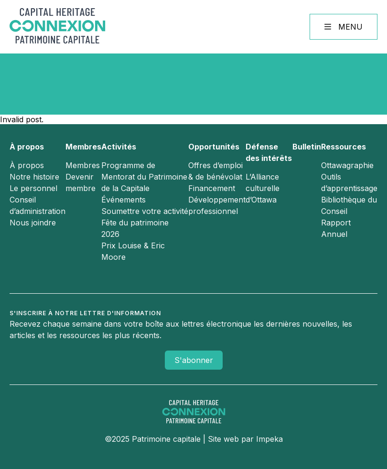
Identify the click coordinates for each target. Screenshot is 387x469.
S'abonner (193, 360)
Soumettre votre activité (144, 211)
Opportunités (213, 146)
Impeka (269, 439)
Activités (118, 146)
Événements (123, 199)
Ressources (343, 146)
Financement (211, 188)
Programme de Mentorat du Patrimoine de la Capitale (144, 176)
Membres (83, 146)
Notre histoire (34, 176)
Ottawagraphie (347, 165)
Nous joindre (33, 222)
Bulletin (306, 146)
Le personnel (33, 188)
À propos (27, 146)
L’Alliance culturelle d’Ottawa (263, 188)
